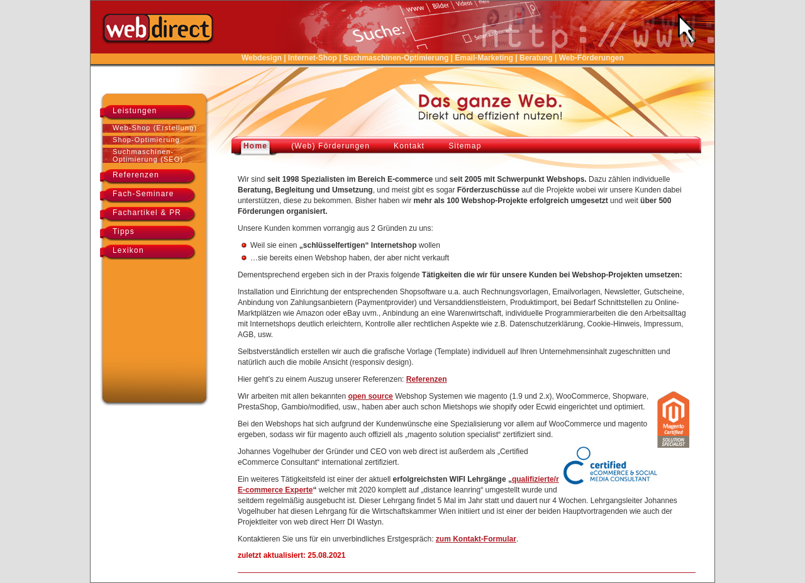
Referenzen (136, 174)
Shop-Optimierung (146, 139)
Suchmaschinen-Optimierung (395, 57)
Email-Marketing (484, 57)
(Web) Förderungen (330, 146)
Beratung (536, 57)
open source (370, 396)
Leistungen (135, 110)
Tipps (124, 231)
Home (255, 146)
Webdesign (262, 57)
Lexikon (128, 250)
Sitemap (464, 146)
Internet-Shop (312, 57)
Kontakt (409, 146)
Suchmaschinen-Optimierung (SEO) (148, 155)
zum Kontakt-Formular (476, 539)
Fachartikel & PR (147, 212)
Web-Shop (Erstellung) (155, 127)
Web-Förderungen (591, 57)
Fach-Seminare (143, 193)
